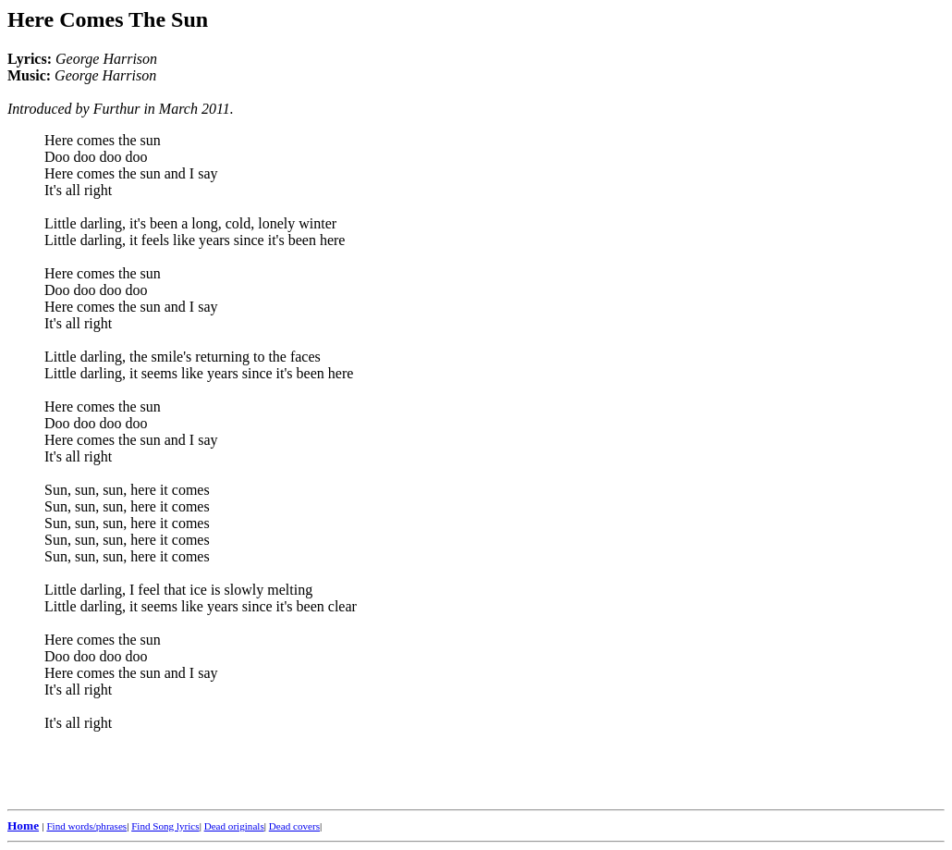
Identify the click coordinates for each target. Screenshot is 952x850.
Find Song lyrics (165, 826)
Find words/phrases (86, 826)
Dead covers (294, 826)
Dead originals (234, 826)
